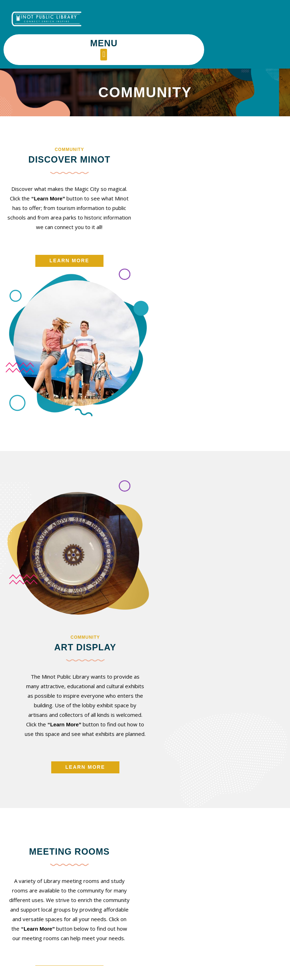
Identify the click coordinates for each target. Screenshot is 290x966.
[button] (187, 24)
